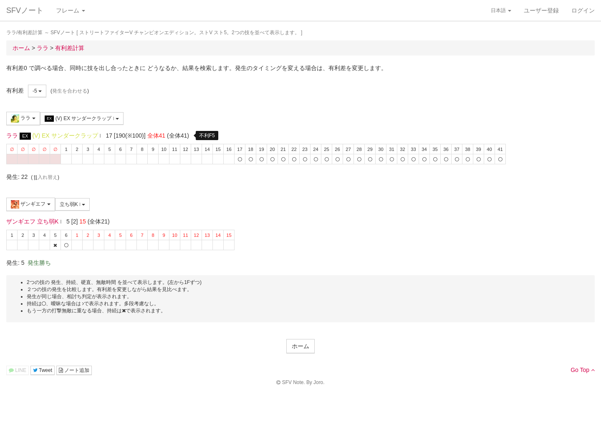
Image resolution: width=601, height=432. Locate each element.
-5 (37, 91)
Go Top (583, 370)
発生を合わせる (69, 91)
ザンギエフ (31, 204)
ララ (23, 118)
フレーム (70, 10)
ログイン (583, 10)
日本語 (501, 10)
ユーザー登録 (541, 10)
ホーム (300, 346)
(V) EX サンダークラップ (82, 119)
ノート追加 (74, 370)
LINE (17, 370)
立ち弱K (73, 204)
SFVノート (24, 10)
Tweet (42, 370)
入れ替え (45, 177)
